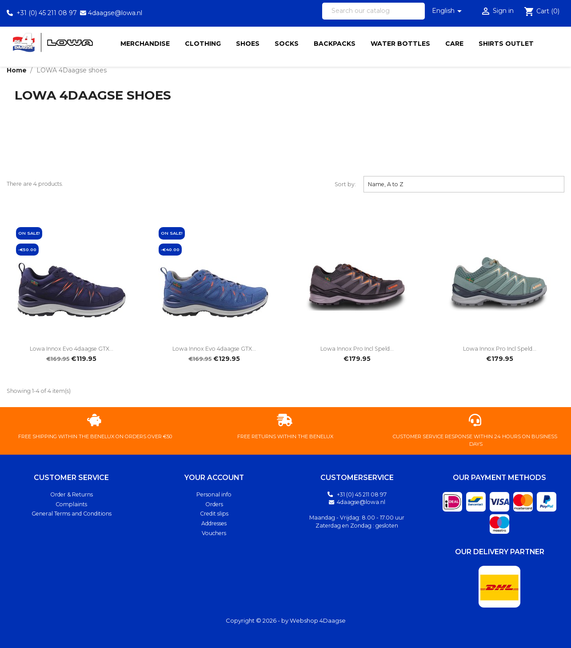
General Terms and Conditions (72, 513)
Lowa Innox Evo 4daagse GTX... (71, 348)
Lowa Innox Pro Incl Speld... (357, 348)
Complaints (71, 504)
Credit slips (214, 513)
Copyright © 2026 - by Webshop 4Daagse (286, 620)
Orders (214, 504)
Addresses (214, 523)
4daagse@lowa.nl (115, 13)
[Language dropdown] (448, 11)
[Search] (373, 11)
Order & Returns (71, 494)
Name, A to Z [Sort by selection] (464, 184)
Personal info (214, 494)
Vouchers (214, 533)
